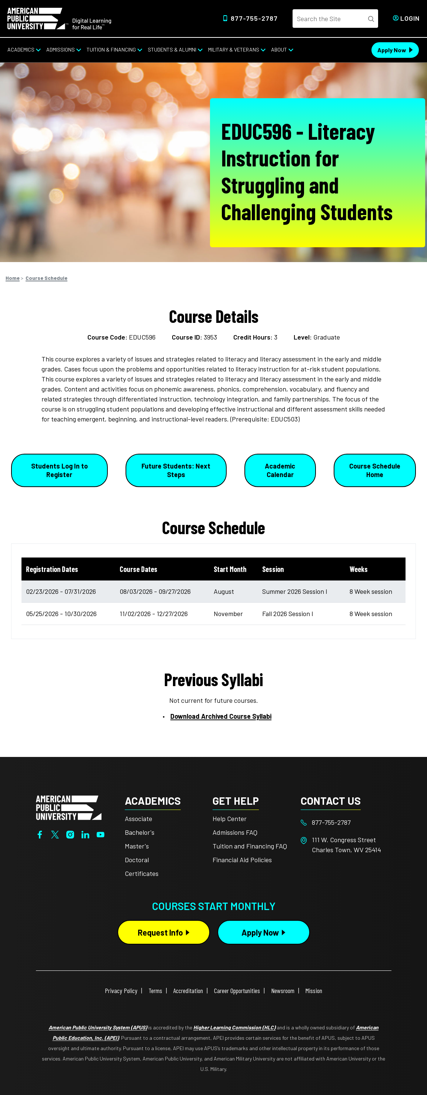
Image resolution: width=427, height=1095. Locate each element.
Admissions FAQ (235, 832)
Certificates (142, 873)
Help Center (230, 818)
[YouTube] (100, 834)
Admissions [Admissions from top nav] (60, 49)
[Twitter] (55, 834)
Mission (314, 990)
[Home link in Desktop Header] (59, 18)
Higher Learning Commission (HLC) (234, 1027)
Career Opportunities (237, 990)
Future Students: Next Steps (175, 470)
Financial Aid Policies (242, 860)
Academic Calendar (280, 470)
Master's (137, 846)
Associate (138, 818)
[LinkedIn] (85, 834)
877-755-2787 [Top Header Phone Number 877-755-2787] (254, 18)
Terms (155, 990)
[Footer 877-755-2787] (345, 822)
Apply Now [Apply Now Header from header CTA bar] (391, 49)
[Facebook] (40, 834)
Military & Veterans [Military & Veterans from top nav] (233, 49)
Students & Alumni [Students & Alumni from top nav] (172, 49)
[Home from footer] (68, 807)
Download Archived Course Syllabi (220, 716)
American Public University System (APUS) (98, 1027)
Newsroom (282, 990)
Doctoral (137, 860)
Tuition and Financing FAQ (250, 846)
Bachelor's (139, 832)
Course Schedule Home (374, 470)
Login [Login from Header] (410, 18)
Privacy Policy (121, 990)
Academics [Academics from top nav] (20, 49)
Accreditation (188, 990)
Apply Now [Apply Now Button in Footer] (260, 932)
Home (13, 278)
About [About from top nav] (279, 49)
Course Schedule (46, 278)
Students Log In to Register (59, 470)
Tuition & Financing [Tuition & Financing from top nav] (111, 49)
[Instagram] (70, 834)
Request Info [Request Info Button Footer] (160, 932)
